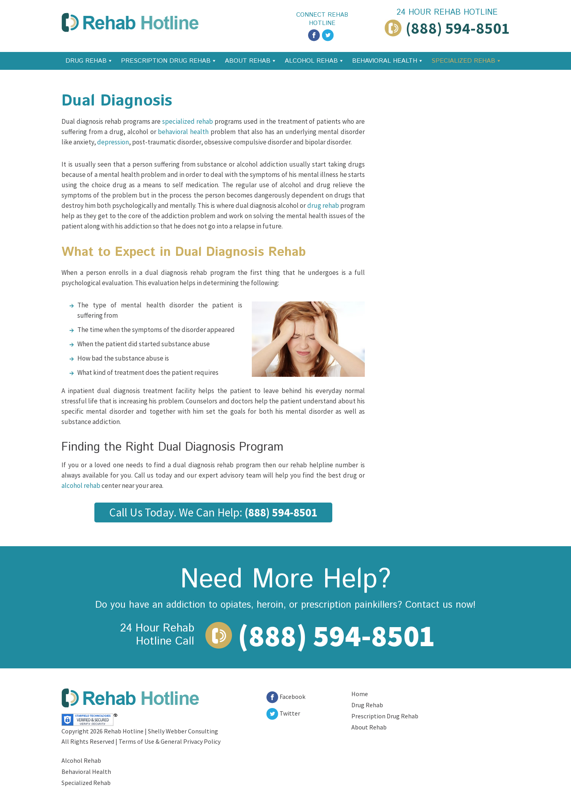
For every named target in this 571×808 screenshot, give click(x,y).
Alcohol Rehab (311, 60)
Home (359, 694)
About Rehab (247, 60)
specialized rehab (187, 121)
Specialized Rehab (463, 60)
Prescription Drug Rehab (166, 60)
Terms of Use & (140, 741)
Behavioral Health (384, 60)
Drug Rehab (86, 60)
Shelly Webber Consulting (183, 731)
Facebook (285, 697)
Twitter (283, 713)
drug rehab (323, 205)
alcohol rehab (80, 485)
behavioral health (183, 131)
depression (113, 142)
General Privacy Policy (190, 741)
